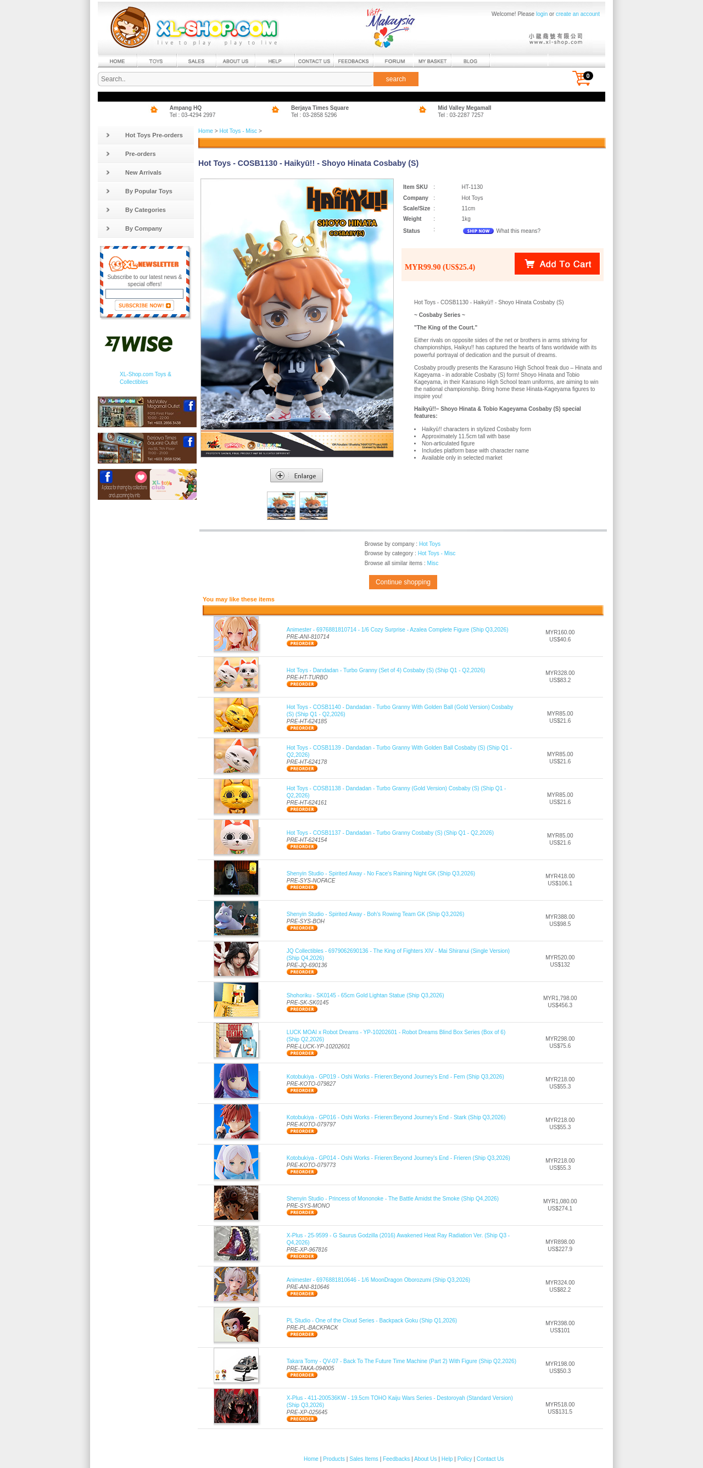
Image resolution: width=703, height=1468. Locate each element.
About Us (425, 1459)
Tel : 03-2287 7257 (461, 115)
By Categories (135, 209)
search (396, 79)
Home (205, 131)
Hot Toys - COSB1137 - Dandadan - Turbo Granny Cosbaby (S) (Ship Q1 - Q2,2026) (390, 833)
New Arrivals (133, 172)
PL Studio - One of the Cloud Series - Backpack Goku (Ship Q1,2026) (372, 1321)
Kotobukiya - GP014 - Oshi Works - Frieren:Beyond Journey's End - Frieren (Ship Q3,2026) (398, 1158)
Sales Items (363, 1459)
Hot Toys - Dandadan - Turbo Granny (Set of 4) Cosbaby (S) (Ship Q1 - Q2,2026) (386, 670)
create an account (578, 14)
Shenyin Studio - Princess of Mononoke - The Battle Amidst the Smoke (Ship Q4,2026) (393, 1199)
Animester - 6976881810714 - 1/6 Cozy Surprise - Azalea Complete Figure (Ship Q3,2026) (398, 630)
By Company (133, 228)
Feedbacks (396, 1459)
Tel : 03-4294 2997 (193, 115)
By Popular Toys (138, 191)
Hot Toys (429, 544)
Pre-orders (130, 153)
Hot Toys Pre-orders (144, 135)
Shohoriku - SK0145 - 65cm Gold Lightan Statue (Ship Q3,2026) (365, 995)
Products (334, 1459)
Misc (432, 563)
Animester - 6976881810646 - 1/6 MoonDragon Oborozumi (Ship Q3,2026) (378, 1280)
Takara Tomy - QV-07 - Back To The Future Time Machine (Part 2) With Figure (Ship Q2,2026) (401, 1361)
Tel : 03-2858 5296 (314, 115)
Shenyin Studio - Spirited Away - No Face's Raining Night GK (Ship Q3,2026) (381, 873)
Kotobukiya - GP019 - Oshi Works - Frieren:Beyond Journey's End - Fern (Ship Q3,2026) (395, 1077)
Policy (464, 1459)
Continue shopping (403, 582)
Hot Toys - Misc (238, 131)
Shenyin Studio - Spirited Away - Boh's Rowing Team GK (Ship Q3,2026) (376, 914)
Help (447, 1459)
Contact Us (490, 1459)
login (542, 14)
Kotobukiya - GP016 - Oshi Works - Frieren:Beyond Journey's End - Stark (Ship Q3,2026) (396, 1117)
